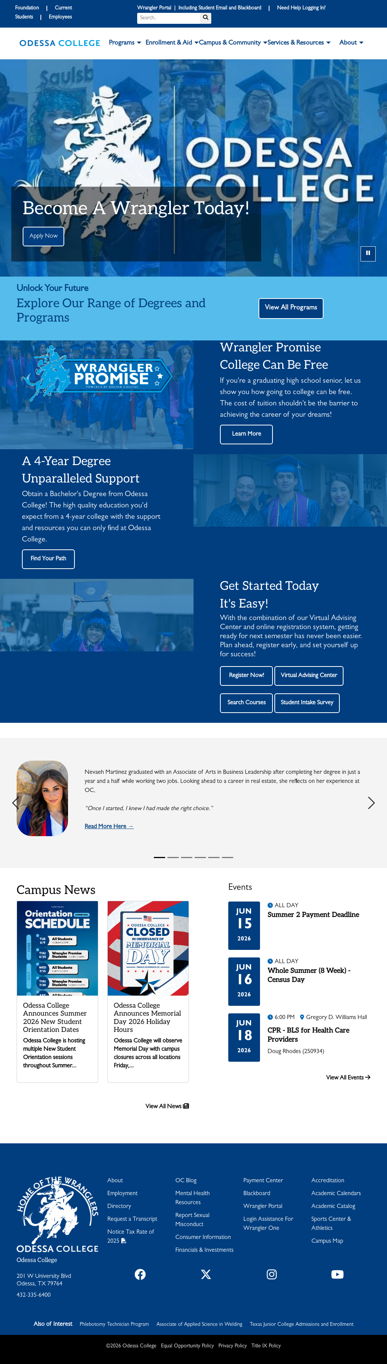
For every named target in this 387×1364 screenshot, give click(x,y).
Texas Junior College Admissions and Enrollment (301, 1324)
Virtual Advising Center (309, 676)
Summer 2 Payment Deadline (313, 915)
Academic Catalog (333, 1207)
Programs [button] (122, 43)
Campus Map (327, 1242)
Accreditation (327, 1181)
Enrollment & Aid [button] (169, 43)
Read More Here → (109, 827)
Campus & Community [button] (230, 43)
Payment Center (263, 1181)
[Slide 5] (214, 857)
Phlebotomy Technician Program (114, 1324)
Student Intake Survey (307, 703)
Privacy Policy (232, 1346)
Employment (122, 1194)
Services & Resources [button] (296, 43)
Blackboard (256, 1194)
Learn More (246, 434)
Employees (60, 17)
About (115, 1181)
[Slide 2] (173, 857)
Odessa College (37, 1260)
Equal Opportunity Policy (187, 1346)
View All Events (348, 1077)
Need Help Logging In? (301, 8)
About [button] (348, 43)
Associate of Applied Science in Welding (199, 1324)
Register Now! (246, 676)
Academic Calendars (336, 1194)
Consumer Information (203, 1238)
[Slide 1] (159, 857)
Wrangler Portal (262, 1207)
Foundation (27, 8)
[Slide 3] (186, 857)
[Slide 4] (200, 857)
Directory (119, 1207)
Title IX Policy (266, 1346)
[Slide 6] (227, 857)
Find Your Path (48, 559)
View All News (167, 1106)
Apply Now (43, 237)
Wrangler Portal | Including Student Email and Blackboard (199, 8)
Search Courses (247, 703)
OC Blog (186, 1181)
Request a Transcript (132, 1220)
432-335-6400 (34, 1296)
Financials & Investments (204, 1251)
